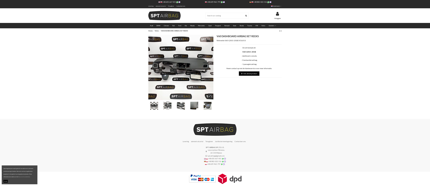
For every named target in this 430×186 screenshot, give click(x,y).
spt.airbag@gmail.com (216, 156)
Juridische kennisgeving (223, 141)
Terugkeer (171, 6)
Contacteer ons (180, 6)
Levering (151, 6)
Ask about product (249, 73)
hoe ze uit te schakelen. (24, 176)
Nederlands (276, 6)
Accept (5, 181)
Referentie (220, 40)
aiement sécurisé (161, 6)
